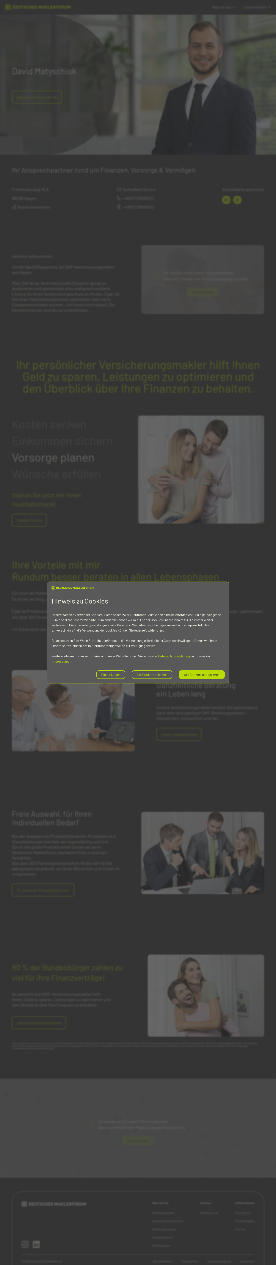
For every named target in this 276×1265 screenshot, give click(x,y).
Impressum (60, 661)
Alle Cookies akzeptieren (202, 674)
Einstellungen (111, 674)
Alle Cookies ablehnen (152, 674)
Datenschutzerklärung (174, 656)
